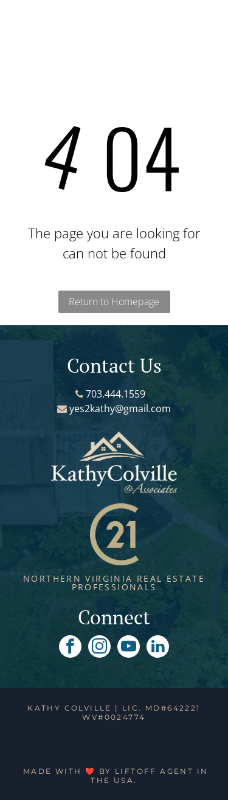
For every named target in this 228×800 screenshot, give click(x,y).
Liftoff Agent (154, 771)
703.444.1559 (115, 394)
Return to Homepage (114, 301)
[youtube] (128, 648)
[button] (28, 22)
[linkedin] (158, 648)
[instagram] (99, 648)
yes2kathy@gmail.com (120, 408)
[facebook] (70, 648)
